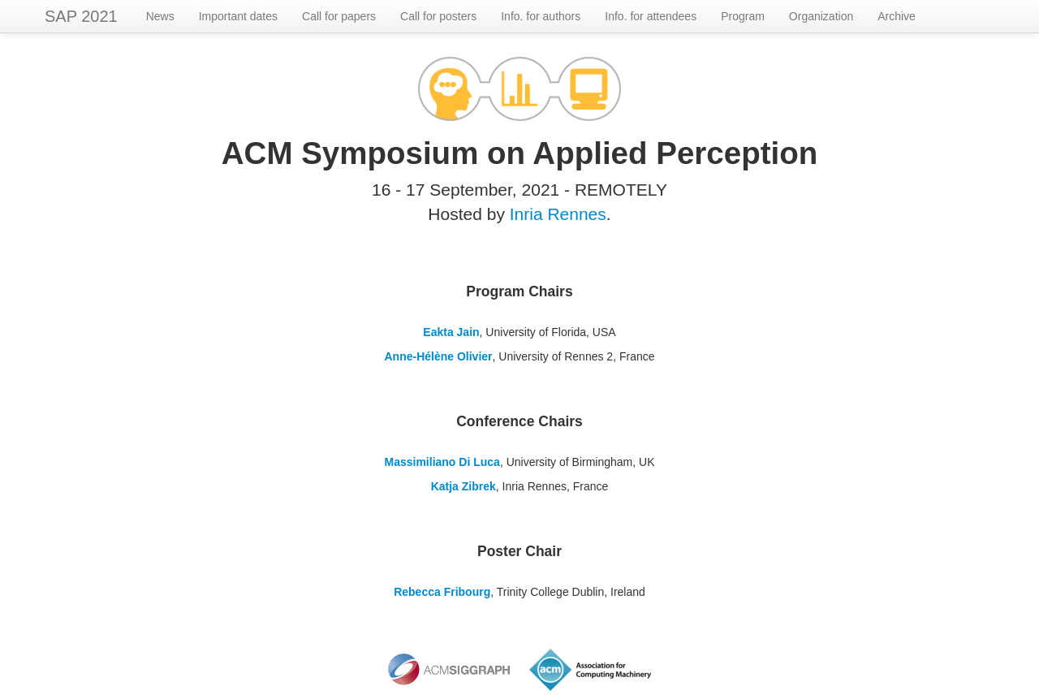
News (160, 16)
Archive (896, 16)
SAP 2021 (81, 16)
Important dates (238, 16)
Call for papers (339, 16)
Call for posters (438, 16)
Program (743, 16)
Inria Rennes (558, 214)
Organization (821, 16)
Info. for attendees (650, 16)
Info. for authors (540, 16)
